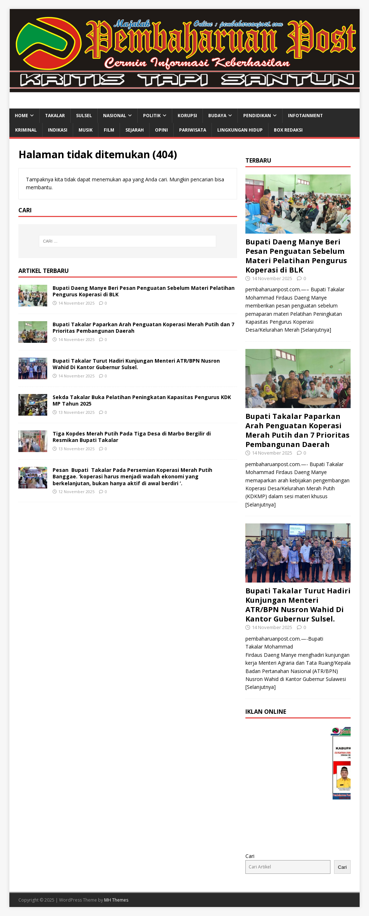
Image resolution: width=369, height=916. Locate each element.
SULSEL (84, 115)
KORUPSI (187, 115)
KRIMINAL (26, 130)
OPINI (161, 130)
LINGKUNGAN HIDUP (240, 130)
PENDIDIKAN (257, 115)
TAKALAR (55, 115)
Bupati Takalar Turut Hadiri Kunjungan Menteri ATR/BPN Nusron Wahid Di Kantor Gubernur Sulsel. (136, 364)
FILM (109, 130)
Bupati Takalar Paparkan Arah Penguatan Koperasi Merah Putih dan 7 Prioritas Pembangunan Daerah (143, 327)
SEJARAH (134, 130)
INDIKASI (57, 130)
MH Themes (116, 900)
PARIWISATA (192, 130)
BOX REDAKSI (288, 130)
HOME (21, 115)
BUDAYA (217, 115)
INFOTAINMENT (305, 115)
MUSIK (86, 130)
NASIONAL (114, 115)
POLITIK (152, 115)
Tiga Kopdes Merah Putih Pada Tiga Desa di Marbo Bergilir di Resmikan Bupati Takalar (132, 436)
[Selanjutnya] (316, 329)
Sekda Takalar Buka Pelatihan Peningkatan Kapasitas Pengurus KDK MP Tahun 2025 (142, 400)
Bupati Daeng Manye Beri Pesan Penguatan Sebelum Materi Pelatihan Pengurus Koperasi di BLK (144, 291)
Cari (249, 856)
